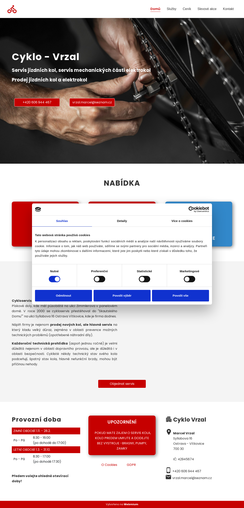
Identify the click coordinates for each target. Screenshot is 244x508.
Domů (155, 9)
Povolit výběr (122, 295)
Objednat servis (122, 383)
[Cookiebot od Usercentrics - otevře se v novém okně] (191, 209)
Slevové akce (207, 9)
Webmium (131, 504)
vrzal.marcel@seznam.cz (92, 102)
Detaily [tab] (122, 221)
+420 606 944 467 (37, 102)
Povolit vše (180, 295)
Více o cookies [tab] (182, 221)
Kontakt (228, 9)
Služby (171, 9)
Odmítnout (63, 295)
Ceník (187, 9)
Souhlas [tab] (62, 221)
